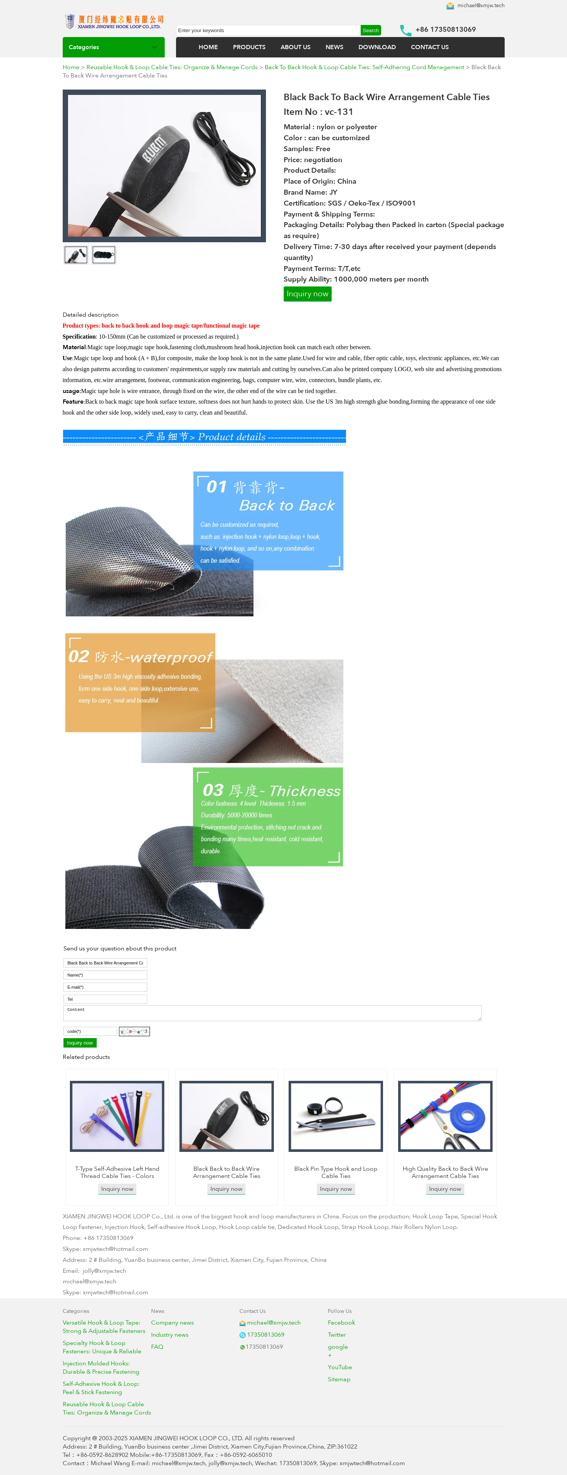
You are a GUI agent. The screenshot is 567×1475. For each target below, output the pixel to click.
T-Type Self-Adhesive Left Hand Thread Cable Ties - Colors (117, 1172)
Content (272, 1013)
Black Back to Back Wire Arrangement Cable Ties (226, 1172)
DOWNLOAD (377, 47)
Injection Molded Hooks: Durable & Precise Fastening (101, 1367)
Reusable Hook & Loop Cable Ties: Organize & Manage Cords (172, 67)
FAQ (157, 1347)
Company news (172, 1323)
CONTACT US (430, 47)
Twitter (337, 1335)
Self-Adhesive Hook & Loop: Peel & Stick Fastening (101, 1388)
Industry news (169, 1335)
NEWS (334, 47)
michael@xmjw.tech (481, 5)
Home (71, 67)
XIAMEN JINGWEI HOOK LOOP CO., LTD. (186, 1438)
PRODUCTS (249, 47)
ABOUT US (296, 47)
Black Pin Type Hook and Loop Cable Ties (335, 1172)
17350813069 (265, 1335)
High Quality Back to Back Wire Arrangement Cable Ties (445, 1172)
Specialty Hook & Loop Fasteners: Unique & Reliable (102, 1347)
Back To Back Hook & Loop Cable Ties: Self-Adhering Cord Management (364, 67)
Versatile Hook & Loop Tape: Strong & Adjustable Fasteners (104, 1327)
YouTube (340, 1367)
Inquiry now (308, 293)
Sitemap (339, 1379)
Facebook (341, 1323)
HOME (208, 47)
